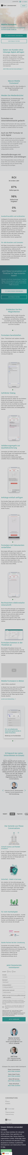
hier (20, 1138)
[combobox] (6, 1153)
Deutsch (5, 1153)
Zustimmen (6, 1151)
